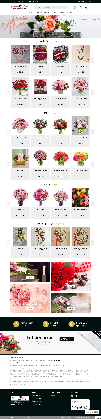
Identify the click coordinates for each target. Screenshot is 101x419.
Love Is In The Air (40, 209)
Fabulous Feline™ (20, 170)
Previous (8, 60)
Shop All (57, 41)
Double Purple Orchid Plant (81, 66)
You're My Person (20, 209)
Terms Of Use (63, 417)
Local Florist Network (79, 417)
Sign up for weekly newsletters (66, 339)
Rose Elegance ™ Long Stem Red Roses (40, 99)
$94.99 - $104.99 (20, 215)
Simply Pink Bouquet (61, 98)
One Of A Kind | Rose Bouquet (81, 209)
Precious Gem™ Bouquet (61, 138)
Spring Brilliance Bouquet (40, 170)
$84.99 (80, 144)
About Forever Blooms (16, 357)
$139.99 (20, 104)
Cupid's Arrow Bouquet (20, 138)
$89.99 (40, 144)
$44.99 (60, 176)
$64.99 (60, 104)
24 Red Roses (60, 66)
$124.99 (81, 215)
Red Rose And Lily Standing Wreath (81, 249)
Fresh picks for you (39, 339)
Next (92, 60)
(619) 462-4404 (16, 1)
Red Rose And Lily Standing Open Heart (60, 249)
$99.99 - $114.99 (40, 215)
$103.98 (81, 72)
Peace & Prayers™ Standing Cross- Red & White (40, 249)
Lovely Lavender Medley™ (81, 138)
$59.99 (20, 144)
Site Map (87, 417)
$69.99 (40, 176)
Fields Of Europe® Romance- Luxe (81, 99)
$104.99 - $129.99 (80, 104)
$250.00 (20, 254)
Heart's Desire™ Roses (20, 98)
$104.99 (40, 104)
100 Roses (40, 66)
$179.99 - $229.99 (80, 254)
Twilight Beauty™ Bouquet (40, 138)
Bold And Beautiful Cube (81, 170)
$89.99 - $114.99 (61, 215)
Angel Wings (20, 248)
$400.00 (40, 72)
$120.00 (20, 72)
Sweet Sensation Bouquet (60, 209)
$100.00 (61, 72)
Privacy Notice (70, 417)
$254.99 (61, 254)
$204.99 (40, 254)
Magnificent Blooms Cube (60, 170)
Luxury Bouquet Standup (20, 66)
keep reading (56, 360)
